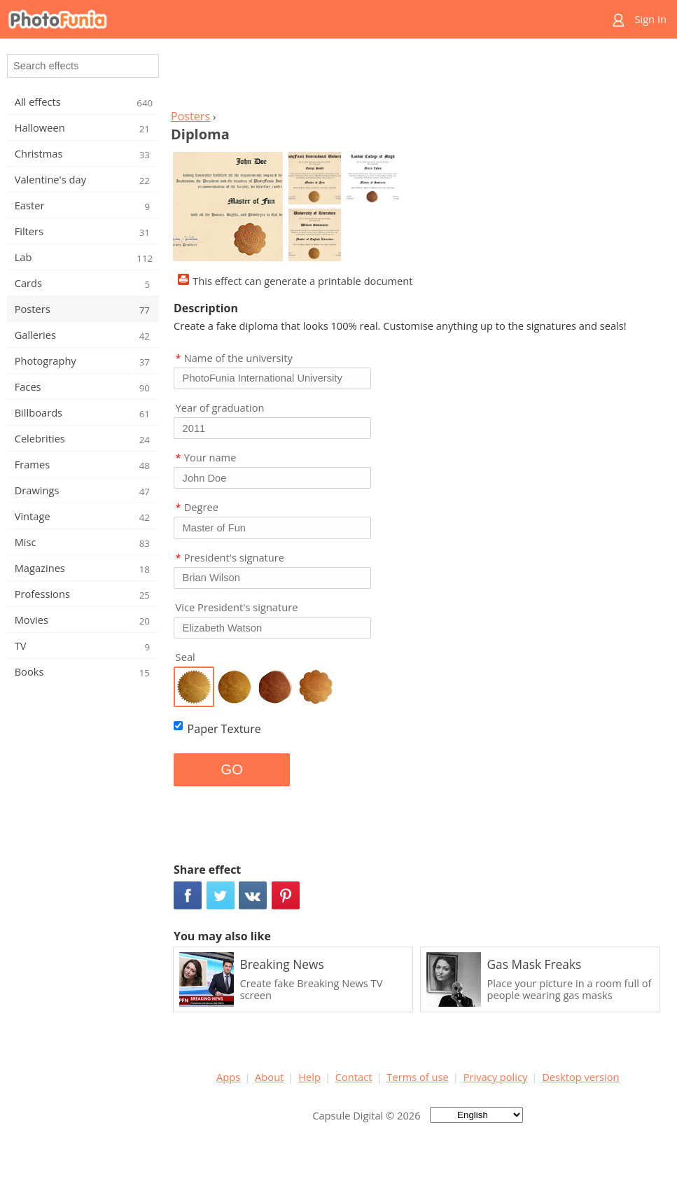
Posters (190, 116)
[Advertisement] (418, 78)
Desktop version (580, 1077)
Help (309, 1077)
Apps (228, 1077)
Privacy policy (495, 1077)
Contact (353, 1077)
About (269, 1077)
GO (232, 769)
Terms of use (417, 1077)
